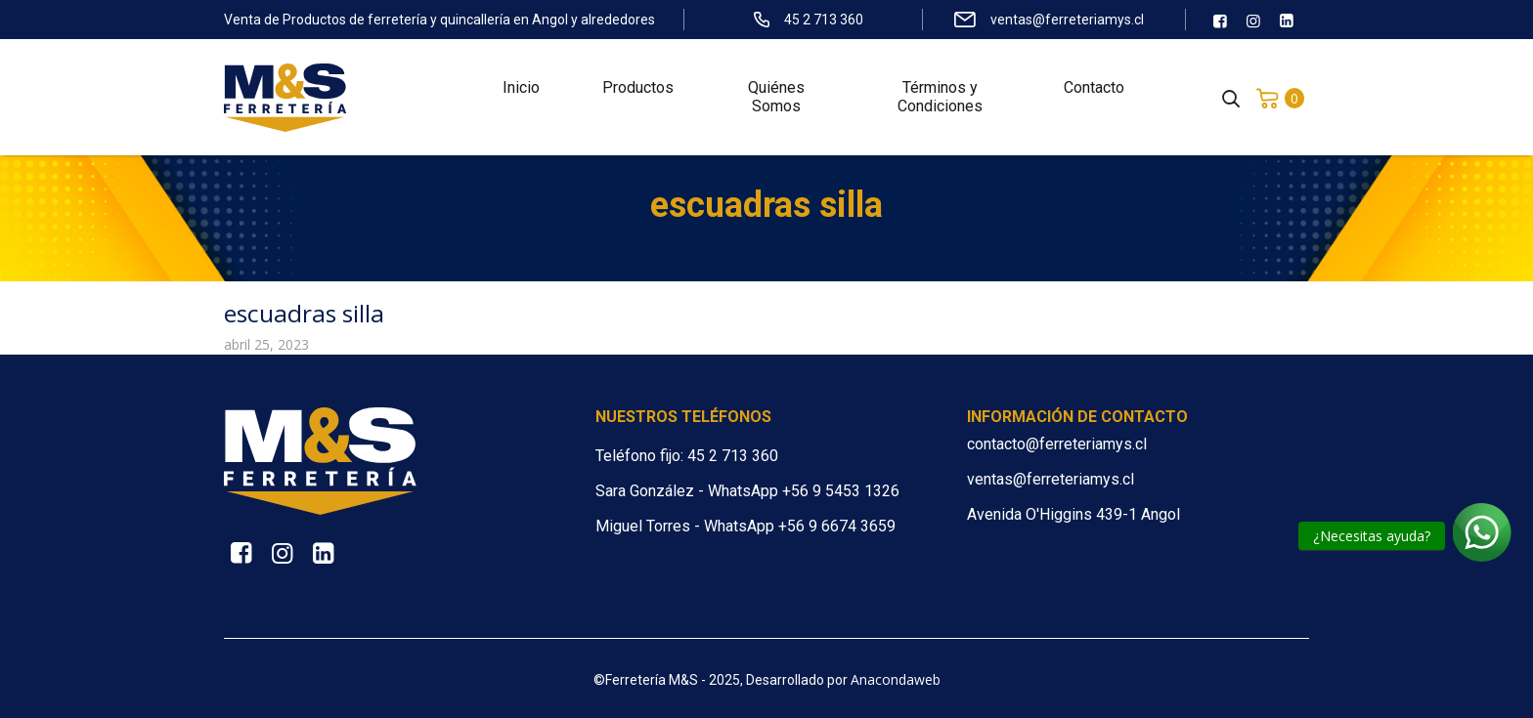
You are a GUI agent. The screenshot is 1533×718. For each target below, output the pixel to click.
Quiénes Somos (776, 97)
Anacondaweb (896, 679)
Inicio (521, 88)
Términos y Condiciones (940, 97)
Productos (638, 88)
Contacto (1094, 88)
